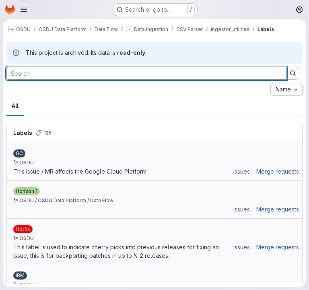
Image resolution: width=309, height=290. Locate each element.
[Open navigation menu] (23, 9)
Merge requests (277, 171)
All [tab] (15, 105)
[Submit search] (292, 73)
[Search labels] (146, 73)
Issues (241, 171)
